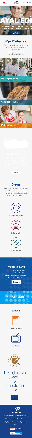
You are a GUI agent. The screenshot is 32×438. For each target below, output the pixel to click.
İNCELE (14, 397)
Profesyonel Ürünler (16, 216)
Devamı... (16, 172)
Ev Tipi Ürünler (16, 233)
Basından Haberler (16, 329)
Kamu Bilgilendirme (21, 422)
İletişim (16, 425)
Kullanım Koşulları (9, 419)
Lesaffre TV (16, 346)
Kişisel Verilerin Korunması (20, 419)
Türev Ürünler (16, 250)
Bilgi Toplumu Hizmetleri (10, 422)
